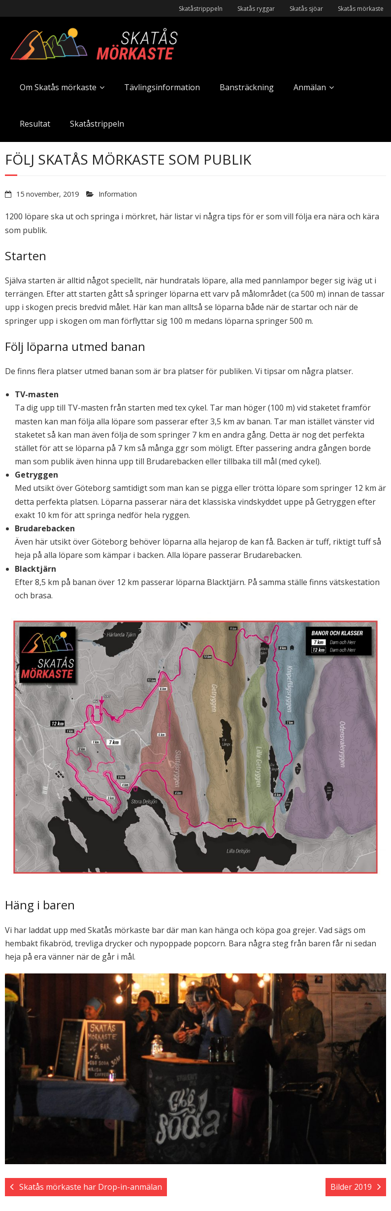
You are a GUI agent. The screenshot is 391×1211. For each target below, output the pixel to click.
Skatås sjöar (306, 8)
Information (117, 194)
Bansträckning (247, 87)
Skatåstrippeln (97, 123)
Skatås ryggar (256, 8)
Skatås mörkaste (361, 8)
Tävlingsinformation (162, 87)
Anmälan (309, 87)
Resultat (35, 123)
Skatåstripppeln (201, 8)
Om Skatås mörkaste (58, 87)
